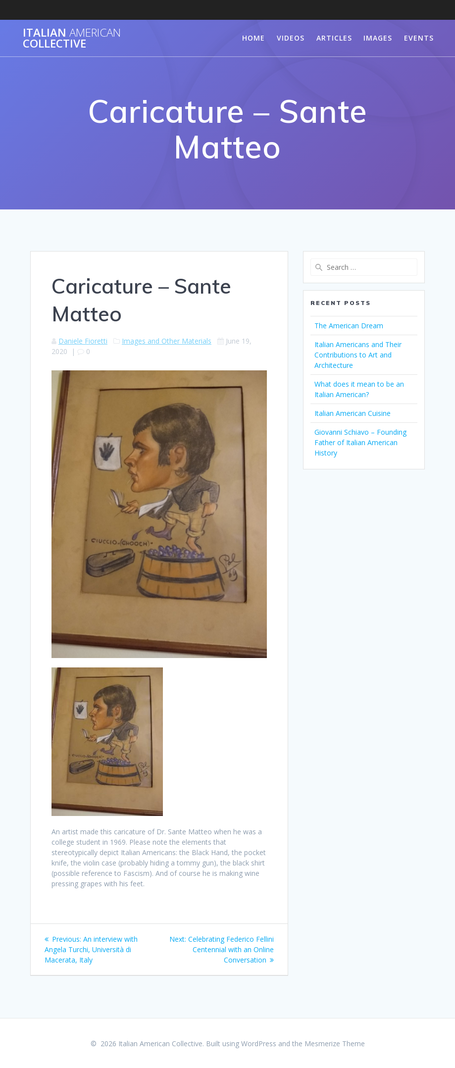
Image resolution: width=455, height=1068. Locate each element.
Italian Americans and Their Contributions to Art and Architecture (358, 355)
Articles (334, 38)
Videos (290, 38)
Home (253, 38)
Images (377, 38)
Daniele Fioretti (82, 341)
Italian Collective (72, 38)
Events (419, 38)
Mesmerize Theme (334, 1043)
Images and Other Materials (166, 341)
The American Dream (348, 325)
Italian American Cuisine (352, 413)
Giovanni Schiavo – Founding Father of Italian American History (360, 442)
